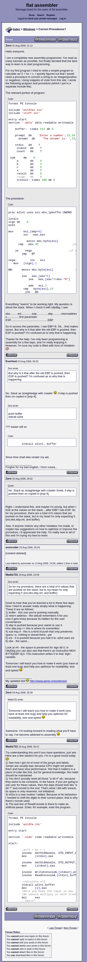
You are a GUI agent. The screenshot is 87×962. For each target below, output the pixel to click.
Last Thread (55, 928)
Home (32, 15)
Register (50, 15)
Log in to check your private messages (37, 18)
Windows (29, 29)
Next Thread (70, 928)
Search (40, 15)
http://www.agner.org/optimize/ (48, 681)
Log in (62, 18)
